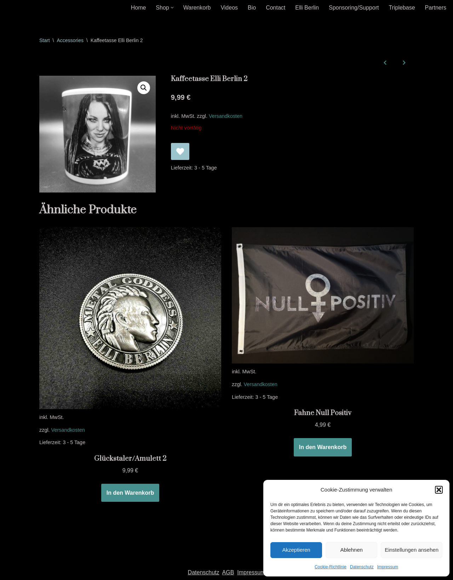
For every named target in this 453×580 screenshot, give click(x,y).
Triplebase (402, 8)
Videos (229, 8)
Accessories (70, 40)
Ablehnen (351, 550)
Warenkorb (197, 8)
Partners (435, 8)
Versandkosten (225, 116)
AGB (228, 572)
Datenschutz (362, 566)
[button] (438, 489)
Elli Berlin (307, 8)
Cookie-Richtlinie (330, 566)
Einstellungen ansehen (411, 550)
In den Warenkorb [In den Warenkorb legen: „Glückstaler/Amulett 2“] (130, 493)
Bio (252, 8)
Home (138, 8)
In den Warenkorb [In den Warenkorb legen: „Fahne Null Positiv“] (323, 447)
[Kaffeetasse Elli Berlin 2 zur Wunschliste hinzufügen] (180, 151)
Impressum (387, 566)
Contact (275, 8)
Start (44, 40)
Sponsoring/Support (354, 8)
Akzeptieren (296, 550)
